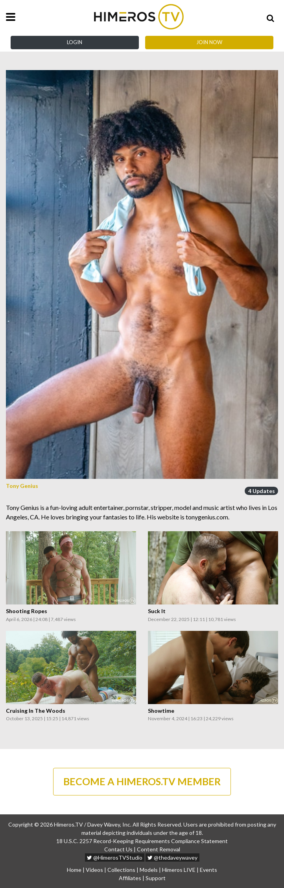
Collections (121, 869)
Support (156, 878)
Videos (94, 869)
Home (74, 869)
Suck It (157, 611)
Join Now (209, 42)
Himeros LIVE (178, 869)
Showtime (161, 711)
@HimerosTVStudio (114, 857)
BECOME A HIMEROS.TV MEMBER (142, 781)
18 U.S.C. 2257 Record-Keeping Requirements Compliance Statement (142, 841)
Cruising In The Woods (35, 711)
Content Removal (158, 849)
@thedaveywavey (172, 857)
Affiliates (130, 878)
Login (74, 42)
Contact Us (118, 849)
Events (208, 869)
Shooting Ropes (26, 611)
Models (149, 869)
